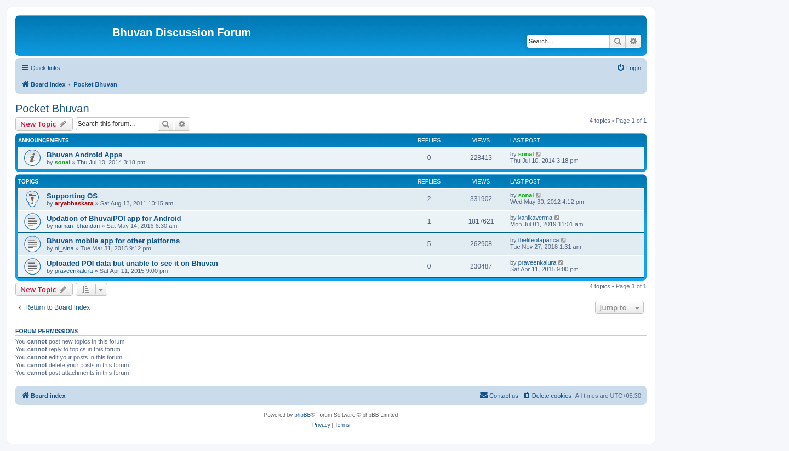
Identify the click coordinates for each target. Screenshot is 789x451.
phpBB (302, 415)
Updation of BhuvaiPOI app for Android (114, 218)
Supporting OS (72, 196)
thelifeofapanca (538, 240)
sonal (63, 162)
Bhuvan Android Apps (84, 155)
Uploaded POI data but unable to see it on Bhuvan (132, 263)
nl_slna (64, 248)
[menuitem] (628, 68)
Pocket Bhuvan (52, 108)
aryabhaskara (74, 203)
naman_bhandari (77, 225)
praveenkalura (74, 270)
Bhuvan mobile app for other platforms (113, 241)
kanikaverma (535, 217)
